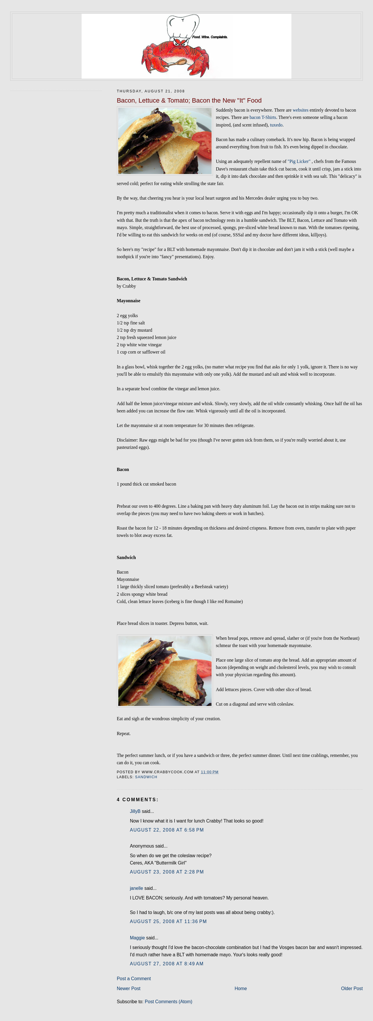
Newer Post (128, 988)
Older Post (352, 988)
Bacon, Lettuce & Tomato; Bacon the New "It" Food (189, 100)
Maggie (137, 937)
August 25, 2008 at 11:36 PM (168, 921)
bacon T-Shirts (262, 117)
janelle (136, 888)
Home (241, 988)
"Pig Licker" (299, 161)
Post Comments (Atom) (168, 1001)
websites (300, 110)
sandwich (146, 777)
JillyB (135, 811)
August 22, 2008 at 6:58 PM (167, 829)
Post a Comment (134, 978)
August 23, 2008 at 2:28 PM (167, 871)
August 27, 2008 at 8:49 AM (167, 963)
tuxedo (276, 124)
